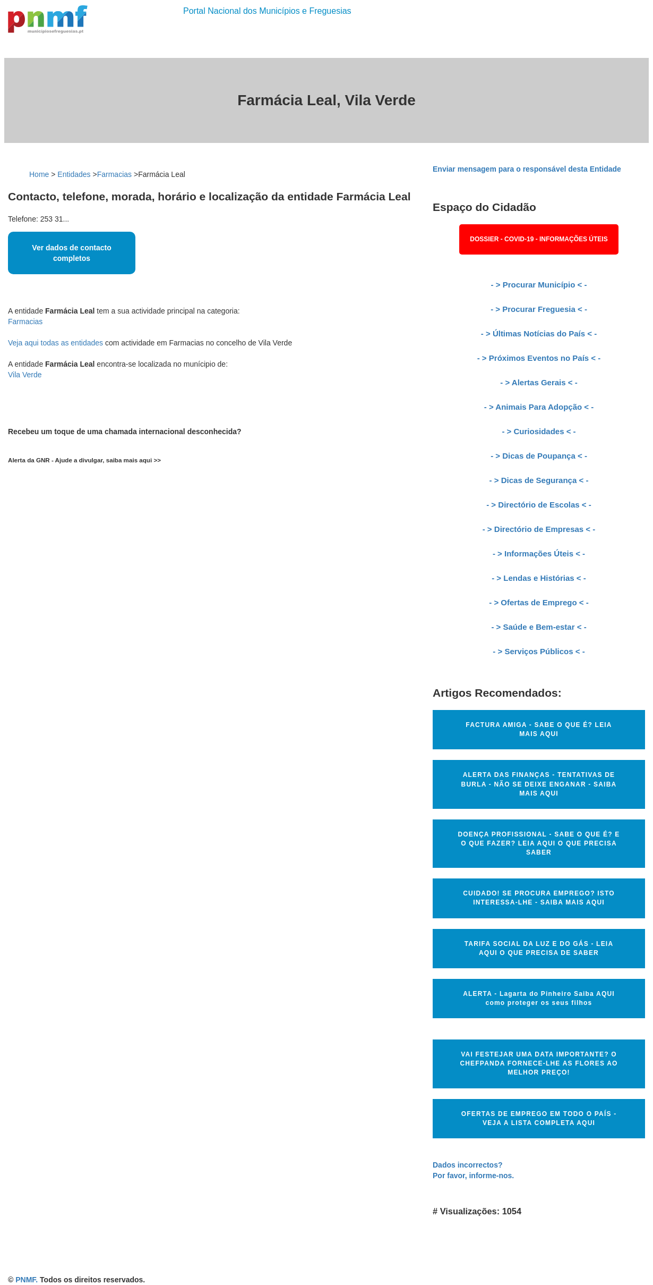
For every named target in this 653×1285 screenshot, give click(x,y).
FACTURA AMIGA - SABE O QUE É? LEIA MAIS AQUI (539, 729)
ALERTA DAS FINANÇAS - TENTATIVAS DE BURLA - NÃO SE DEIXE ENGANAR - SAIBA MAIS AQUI (539, 784)
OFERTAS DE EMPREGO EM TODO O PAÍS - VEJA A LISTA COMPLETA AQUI (539, 1118)
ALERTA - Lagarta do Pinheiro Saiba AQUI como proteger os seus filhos (539, 998)
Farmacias (114, 174)
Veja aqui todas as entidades (55, 343)
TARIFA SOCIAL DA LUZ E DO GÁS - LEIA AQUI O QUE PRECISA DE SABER (539, 948)
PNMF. (26, 1279)
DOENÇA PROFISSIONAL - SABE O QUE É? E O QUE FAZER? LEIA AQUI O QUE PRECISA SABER (539, 843)
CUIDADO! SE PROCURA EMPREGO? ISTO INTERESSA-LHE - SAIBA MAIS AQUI (539, 898)
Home (39, 174)
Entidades (73, 174)
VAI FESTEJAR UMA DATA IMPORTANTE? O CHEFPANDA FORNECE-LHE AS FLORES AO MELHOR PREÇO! (538, 1063)
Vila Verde (25, 374)
